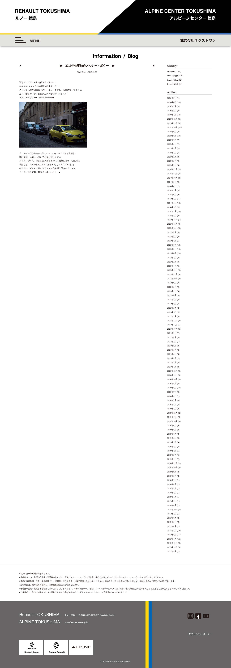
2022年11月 (172, 274)
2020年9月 (172, 383)
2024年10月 (172, 178)
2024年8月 (172, 186)
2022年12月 (172, 270)
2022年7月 (172, 291)
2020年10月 (172, 379)
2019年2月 (172, 455)
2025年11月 (172, 123)
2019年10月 (172, 421)
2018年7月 (172, 480)
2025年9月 (172, 131)
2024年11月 (172, 173)
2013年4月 (172, 526)
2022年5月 (172, 299)
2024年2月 (172, 211)
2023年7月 (172, 241)
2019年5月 (172, 442)
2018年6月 (172, 484)
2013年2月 (172, 534)
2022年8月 (172, 287)
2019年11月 (172, 417)
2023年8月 (172, 236)
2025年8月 (172, 136)
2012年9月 (172, 551)
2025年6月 (172, 144)
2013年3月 (172, 530)
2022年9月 (172, 282)
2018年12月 (172, 463)
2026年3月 (172, 106)
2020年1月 (172, 408)
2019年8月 (172, 429)
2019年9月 (172, 425)
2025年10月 (172, 127)
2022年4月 (172, 303)
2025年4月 (172, 152)
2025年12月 (172, 119)
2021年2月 (172, 362)
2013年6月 (172, 518)
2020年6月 (172, 396)
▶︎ (154, 66)
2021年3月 (172, 358)
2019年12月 (172, 413)
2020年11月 (172, 375)
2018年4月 (172, 492)
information (172, 71)
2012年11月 (172, 547)
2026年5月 (172, 98)
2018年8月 (172, 476)
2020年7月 (172, 392)
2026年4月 (172, 102)
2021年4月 (172, 354)
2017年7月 (172, 501)
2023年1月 (172, 266)
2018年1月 (172, 497)
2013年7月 (172, 513)
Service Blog (172, 80)
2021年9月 (172, 333)
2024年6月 (172, 194)
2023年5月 (172, 249)
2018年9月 (172, 472)
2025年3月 (172, 157)
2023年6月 (172, 245)
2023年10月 (172, 228)
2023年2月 (172, 262)
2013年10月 (172, 509)
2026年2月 (172, 110)
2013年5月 (172, 522)
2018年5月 (172, 488)
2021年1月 (172, 367)
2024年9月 (172, 182)
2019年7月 (172, 434)
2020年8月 (172, 387)
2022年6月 (172, 295)
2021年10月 (172, 329)
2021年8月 (172, 337)
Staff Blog (171, 75)
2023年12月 (172, 219)
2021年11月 (172, 324)
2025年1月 (172, 165)
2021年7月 (172, 341)
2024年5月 (172, 198)
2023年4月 (172, 253)
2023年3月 (172, 257)
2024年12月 (172, 169)
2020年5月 (172, 400)
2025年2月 (172, 161)
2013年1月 (172, 539)
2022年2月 (172, 312)
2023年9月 (172, 232)
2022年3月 (172, 308)
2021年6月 (172, 346)
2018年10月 (172, 467)
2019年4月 (172, 446)
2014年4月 (172, 505)
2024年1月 (172, 215)
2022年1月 (172, 316)
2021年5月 (172, 350)
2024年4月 (172, 203)
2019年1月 (172, 459)
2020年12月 (172, 371)
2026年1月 (172, 115)
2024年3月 (172, 207)
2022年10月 (172, 278)
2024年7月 (172, 190)
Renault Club (172, 84)
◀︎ (20, 66)
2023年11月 (172, 224)
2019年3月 (172, 451)
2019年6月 (172, 438)
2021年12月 (172, 320)
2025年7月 (172, 140)
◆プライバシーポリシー (200, 634)
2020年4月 (172, 404)
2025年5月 (172, 148)
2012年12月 (172, 543)
